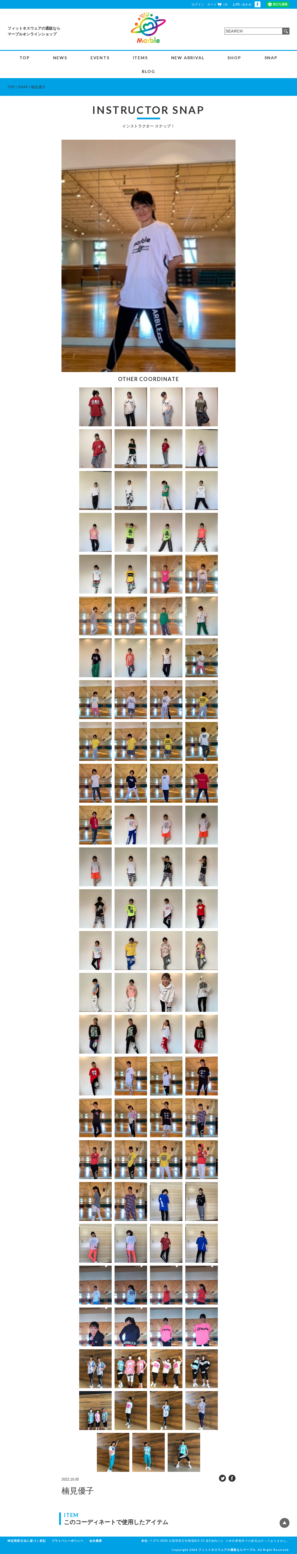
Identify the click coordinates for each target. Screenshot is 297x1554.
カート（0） (218, 4)
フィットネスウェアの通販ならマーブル (227, 1549)
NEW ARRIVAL (187, 57)
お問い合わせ (242, 4)
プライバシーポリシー (68, 1540)
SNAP (271, 57)
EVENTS (100, 57)
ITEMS (140, 57)
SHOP (234, 57)
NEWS (60, 57)
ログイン (197, 4)
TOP (24, 57)
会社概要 (95, 1540)
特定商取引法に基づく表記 (27, 1540)
